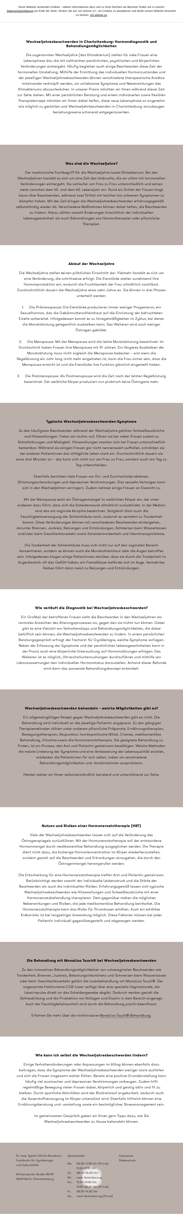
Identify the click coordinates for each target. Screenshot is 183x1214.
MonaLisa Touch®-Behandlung (125, 1015)
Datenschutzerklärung (20, 10)
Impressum (126, 1156)
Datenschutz (127, 1160)
